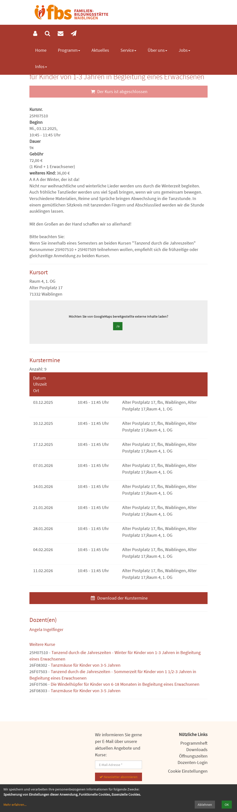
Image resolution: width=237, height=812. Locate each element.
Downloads (197, 749)
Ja (117, 326)
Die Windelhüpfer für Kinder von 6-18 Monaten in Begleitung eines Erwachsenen (125, 684)
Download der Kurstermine (119, 598)
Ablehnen (205, 804)
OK (227, 804)
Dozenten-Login (193, 762)
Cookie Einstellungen (188, 771)
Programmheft (194, 743)
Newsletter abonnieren (118, 777)
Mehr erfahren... (14, 804)
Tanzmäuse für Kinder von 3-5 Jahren (85, 665)
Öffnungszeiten (193, 756)
